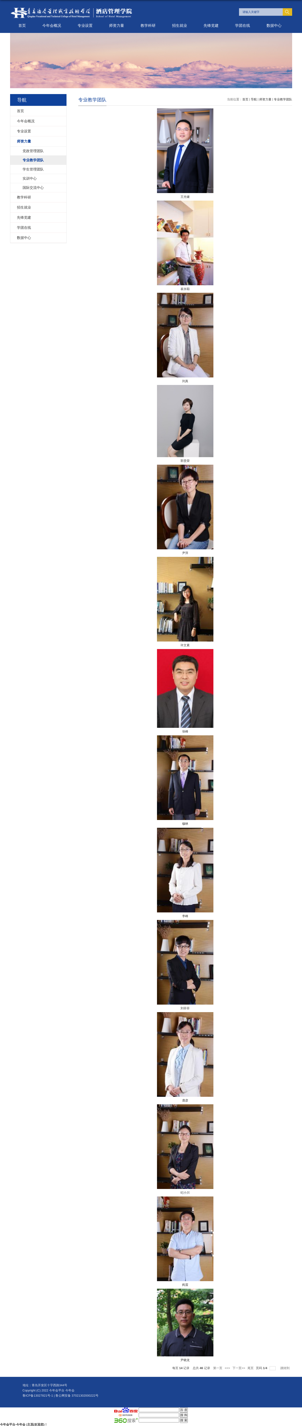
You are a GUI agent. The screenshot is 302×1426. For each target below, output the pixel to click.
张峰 (185, 731)
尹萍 (185, 553)
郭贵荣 (185, 461)
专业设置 (85, 26)
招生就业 (179, 26)
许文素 (185, 645)
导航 (254, 99)
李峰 (185, 916)
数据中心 (274, 26)
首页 (22, 26)
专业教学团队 (283, 99)
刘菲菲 (185, 1008)
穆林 (185, 823)
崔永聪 (185, 289)
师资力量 (116, 26)
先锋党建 (211, 26)
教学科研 (148, 26)
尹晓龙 (185, 1360)
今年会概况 (51, 26)
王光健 (185, 196)
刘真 (185, 381)
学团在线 (242, 26)
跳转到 (285, 1368)
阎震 (185, 1285)
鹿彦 (185, 1100)
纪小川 (185, 1192)
